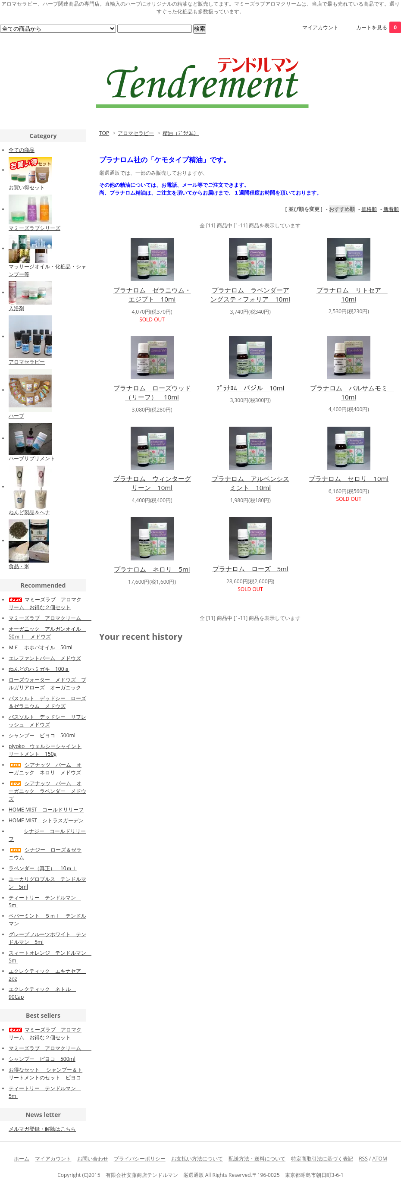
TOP (104, 133)
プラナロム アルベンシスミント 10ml (250, 483)
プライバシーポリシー (140, 1158)
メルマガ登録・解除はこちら (42, 1128)
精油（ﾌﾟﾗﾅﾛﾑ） (181, 133)
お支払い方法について (197, 1158)
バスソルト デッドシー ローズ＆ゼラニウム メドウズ (47, 702)
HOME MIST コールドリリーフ (46, 809)
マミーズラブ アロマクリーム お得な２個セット (45, 603)
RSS (363, 1158)
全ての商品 (21, 150)
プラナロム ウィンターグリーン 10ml (152, 483)
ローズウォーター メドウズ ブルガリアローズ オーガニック (47, 683)
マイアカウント (320, 27)
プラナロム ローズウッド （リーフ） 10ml (152, 392)
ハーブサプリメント (32, 458)
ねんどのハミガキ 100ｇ (39, 669)
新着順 (391, 209)
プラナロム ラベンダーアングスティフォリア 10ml (250, 294)
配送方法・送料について (257, 1158)
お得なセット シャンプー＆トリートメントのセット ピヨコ (45, 1073)
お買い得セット (27, 187)
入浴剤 (16, 308)
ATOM (379, 1158)
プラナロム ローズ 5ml (250, 568)
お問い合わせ (92, 1158)
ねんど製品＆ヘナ (29, 512)
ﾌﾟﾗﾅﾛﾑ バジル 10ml (250, 388)
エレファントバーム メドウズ (45, 658)
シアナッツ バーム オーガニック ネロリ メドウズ (45, 768)
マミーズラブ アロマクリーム (50, 618)
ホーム (21, 1158)
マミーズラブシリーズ (34, 228)
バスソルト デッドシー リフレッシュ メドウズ (47, 720)
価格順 (369, 209)
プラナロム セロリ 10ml (348, 478)
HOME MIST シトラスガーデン (46, 820)
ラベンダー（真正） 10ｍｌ (43, 868)
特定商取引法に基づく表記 (322, 1158)
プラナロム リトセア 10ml (352, 294)
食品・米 (19, 566)
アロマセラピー (136, 133)
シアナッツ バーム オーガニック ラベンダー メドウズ (47, 791)
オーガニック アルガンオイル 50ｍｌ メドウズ (47, 632)
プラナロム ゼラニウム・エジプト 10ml (152, 294)
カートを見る (378, 27)
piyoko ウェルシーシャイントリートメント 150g (45, 750)
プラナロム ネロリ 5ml (152, 569)
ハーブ (16, 415)
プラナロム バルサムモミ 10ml (352, 392)
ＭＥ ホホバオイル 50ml (40, 647)
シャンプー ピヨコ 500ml (42, 735)
